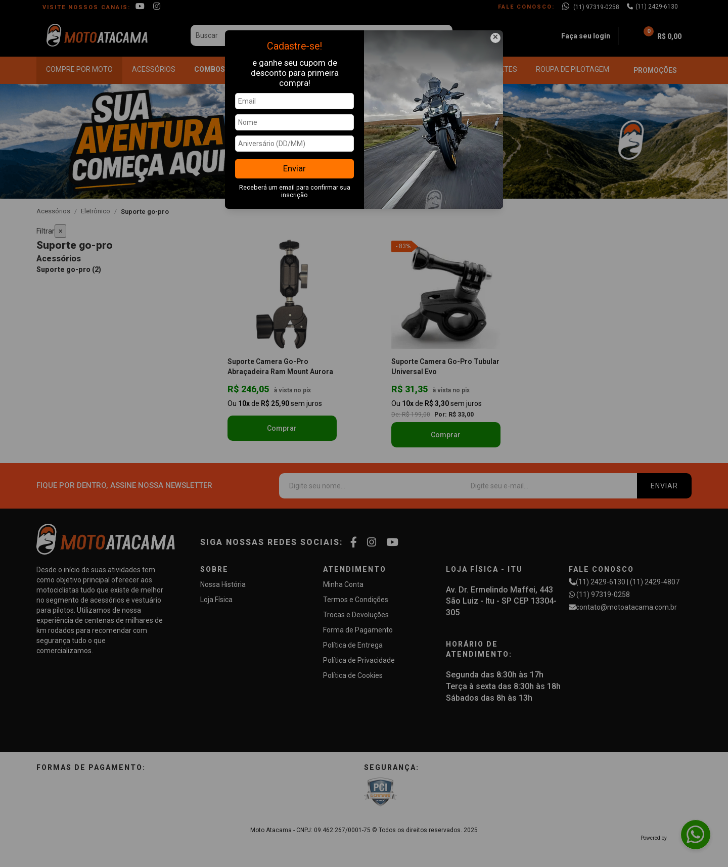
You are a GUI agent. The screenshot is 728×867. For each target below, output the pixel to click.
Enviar (294, 168)
